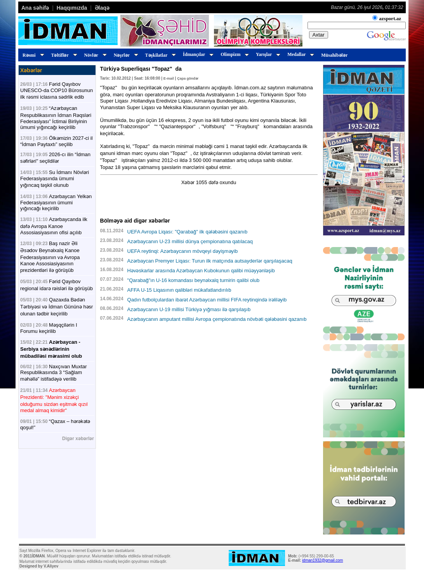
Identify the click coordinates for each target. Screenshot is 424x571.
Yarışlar (267, 54)
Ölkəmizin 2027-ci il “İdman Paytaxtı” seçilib (56, 141)
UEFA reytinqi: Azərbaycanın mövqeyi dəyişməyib (182, 251)
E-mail (168, 78)
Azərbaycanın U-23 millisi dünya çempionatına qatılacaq (190, 241)
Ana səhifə (35, 8)
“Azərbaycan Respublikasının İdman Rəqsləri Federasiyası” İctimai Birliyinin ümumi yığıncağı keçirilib (55, 117)
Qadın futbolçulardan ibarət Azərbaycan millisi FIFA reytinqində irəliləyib (207, 300)
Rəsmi (32, 55)
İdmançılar (197, 54)
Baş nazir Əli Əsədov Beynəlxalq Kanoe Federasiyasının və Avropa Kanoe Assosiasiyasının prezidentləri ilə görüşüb (50, 256)
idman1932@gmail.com (322, 560)
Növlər (94, 55)
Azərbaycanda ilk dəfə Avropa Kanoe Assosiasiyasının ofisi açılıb (53, 225)
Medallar (299, 54)
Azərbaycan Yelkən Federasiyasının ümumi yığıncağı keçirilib (56, 202)
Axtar (318, 35)
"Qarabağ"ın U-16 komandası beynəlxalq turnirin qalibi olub (193, 280)
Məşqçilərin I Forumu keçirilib (48, 328)
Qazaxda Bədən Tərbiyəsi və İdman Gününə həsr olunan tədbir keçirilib (56, 307)
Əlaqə (102, 8)
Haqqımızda (72, 8)
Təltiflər (63, 55)
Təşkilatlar (159, 55)
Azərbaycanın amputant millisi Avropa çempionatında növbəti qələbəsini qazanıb (217, 319)
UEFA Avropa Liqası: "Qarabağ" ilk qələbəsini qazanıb (187, 232)
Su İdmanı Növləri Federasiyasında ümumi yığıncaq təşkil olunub (54, 178)
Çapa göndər (187, 78)
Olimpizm (233, 54)
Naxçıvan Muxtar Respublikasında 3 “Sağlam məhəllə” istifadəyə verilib (53, 373)
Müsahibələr (334, 55)
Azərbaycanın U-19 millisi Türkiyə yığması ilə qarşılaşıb (189, 309)
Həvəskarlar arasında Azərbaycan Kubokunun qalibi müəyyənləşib (201, 270)
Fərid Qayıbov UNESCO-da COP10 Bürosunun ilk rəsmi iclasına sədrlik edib (56, 90)
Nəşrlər (124, 55)
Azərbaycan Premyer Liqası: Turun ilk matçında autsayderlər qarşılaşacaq (209, 261)
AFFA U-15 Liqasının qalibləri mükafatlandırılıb (179, 290)
